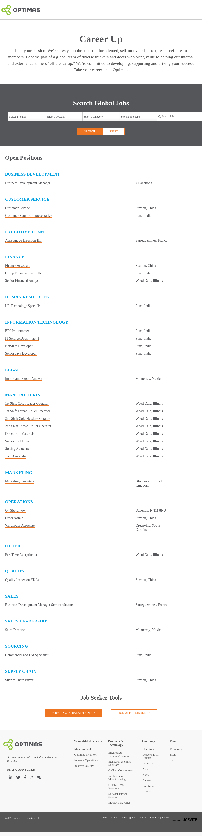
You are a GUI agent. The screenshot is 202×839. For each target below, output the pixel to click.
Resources (176, 749)
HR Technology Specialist (23, 306)
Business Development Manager (27, 183)
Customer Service (17, 208)
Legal (143, 817)
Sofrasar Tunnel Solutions (117, 795)
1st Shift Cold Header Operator (27, 403)
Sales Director (15, 630)
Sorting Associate (17, 449)
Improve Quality (84, 765)
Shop (173, 760)
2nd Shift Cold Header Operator (27, 418)
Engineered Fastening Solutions (119, 754)
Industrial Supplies (119, 802)
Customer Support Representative (28, 215)
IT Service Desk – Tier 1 (22, 338)
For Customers (110, 817)
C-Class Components (120, 770)
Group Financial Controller (24, 273)
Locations (148, 785)
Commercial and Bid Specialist (26, 655)
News (145, 774)
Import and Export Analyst (23, 378)
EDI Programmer (17, 331)
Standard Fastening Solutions (119, 763)
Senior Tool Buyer (18, 441)
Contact (147, 791)
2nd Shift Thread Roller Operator (28, 426)
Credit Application (159, 817)
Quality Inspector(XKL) (22, 580)
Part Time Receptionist (21, 555)
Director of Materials (19, 434)
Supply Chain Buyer (19, 680)
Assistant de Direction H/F (23, 240)
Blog (173, 754)
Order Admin (14, 518)
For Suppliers (129, 817)
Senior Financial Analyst (22, 281)
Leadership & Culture (150, 756)
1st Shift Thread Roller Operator (27, 411)
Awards (146, 769)
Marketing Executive (19, 481)
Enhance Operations (86, 760)
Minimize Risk (83, 749)
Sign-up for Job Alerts (134, 713)
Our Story (148, 749)
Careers (146, 780)
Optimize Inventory (85, 754)
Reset (113, 131)
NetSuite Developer (18, 346)
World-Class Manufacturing (117, 777)
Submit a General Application (73, 713)
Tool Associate (15, 456)
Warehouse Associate (20, 525)
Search (89, 131)
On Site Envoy (15, 510)
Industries (148, 763)
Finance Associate (17, 265)
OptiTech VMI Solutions (116, 786)
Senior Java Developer (21, 353)
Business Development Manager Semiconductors (39, 605)
